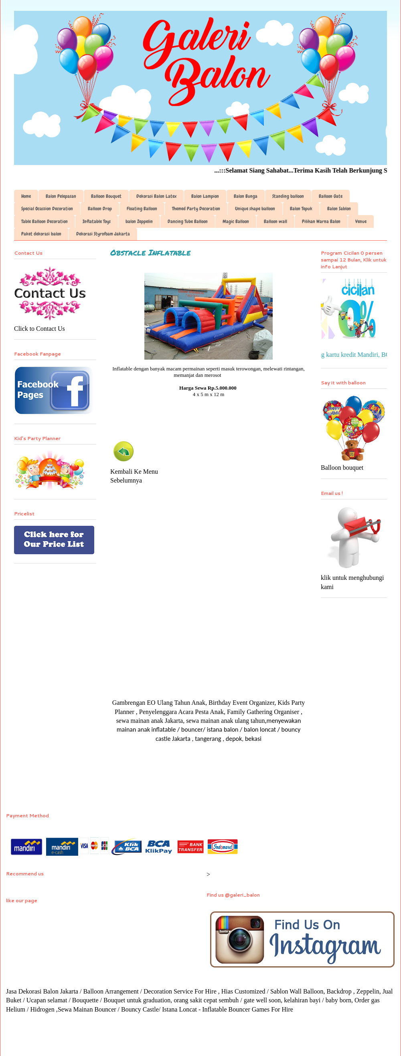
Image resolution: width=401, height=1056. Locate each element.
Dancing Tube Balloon (188, 221)
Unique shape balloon (255, 208)
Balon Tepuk (301, 208)
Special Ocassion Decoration (47, 208)
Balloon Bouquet (106, 196)
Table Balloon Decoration (44, 221)
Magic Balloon (236, 221)
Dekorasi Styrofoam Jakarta (103, 234)
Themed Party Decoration (196, 208)
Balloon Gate (330, 196)
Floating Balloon (142, 208)
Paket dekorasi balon (41, 234)
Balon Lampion (205, 196)
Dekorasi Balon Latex (156, 196)
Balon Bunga (245, 196)
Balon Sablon (339, 208)
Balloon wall (275, 221)
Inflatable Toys (97, 221)
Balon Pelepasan (61, 196)
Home (26, 196)
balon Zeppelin (139, 221)
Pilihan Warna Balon (321, 221)
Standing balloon (288, 196)
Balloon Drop (100, 208)
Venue (361, 221)
